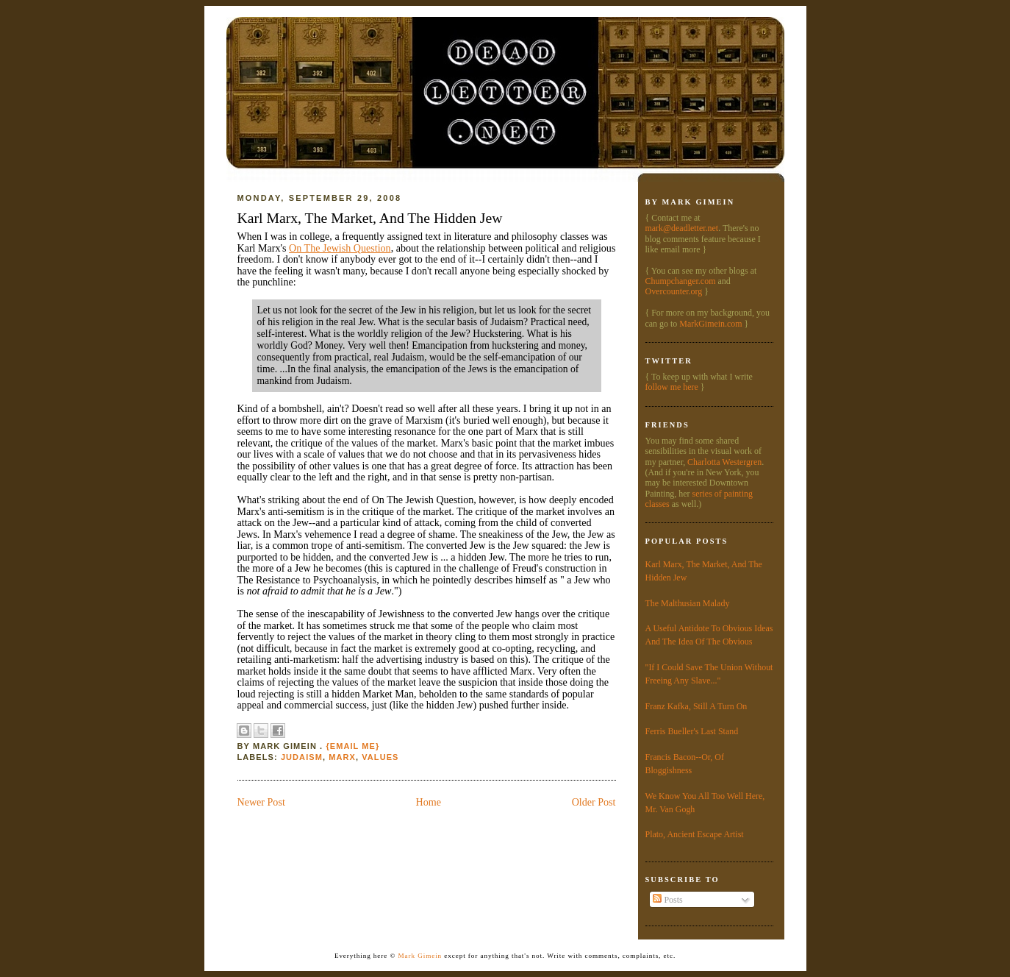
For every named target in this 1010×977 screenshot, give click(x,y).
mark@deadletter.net (682, 228)
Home (428, 802)
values (380, 757)
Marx (342, 757)
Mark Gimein (420, 955)
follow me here (671, 387)
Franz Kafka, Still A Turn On (696, 706)
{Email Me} (352, 746)
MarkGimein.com (710, 324)
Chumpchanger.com (680, 281)
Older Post (594, 802)
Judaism (302, 757)
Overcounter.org (674, 291)
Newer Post (261, 802)
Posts (667, 900)
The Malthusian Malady (687, 603)
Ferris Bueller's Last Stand (692, 731)
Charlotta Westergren (724, 462)
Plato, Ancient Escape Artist (694, 834)
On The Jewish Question (340, 248)
